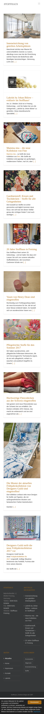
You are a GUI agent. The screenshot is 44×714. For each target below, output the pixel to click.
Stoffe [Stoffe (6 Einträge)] (27, 671)
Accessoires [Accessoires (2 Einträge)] (29, 659)
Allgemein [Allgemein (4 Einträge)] (28, 663)
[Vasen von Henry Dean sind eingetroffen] (22, 281)
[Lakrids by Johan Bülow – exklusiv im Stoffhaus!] (22, 81)
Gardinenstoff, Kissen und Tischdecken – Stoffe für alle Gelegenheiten (21, 199)
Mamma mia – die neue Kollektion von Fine (18, 149)
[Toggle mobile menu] (39, 3)
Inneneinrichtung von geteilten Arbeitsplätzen (18, 44)
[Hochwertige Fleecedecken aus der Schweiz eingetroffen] (22, 382)
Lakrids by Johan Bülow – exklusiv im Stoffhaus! (20, 99)
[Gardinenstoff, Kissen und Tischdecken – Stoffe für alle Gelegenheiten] (22, 180)
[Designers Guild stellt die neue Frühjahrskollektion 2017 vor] (22, 528)
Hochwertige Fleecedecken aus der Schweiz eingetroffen (21, 399)
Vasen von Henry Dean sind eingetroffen (21, 298)
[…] (15, 62)
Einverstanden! (34, 702)
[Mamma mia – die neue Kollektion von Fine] (22, 132)
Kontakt (7, 673)
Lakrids (7, 678)
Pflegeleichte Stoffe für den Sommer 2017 (20, 346)
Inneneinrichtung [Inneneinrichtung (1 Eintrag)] (30, 667)
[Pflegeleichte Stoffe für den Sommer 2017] (22, 329)
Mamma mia (11, 154)
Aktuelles (8, 658)
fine (18, 156)
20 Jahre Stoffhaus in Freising (22, 249)
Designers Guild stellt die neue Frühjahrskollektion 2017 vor (19, 548)
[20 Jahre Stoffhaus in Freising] (22, 234)
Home (7, 663)
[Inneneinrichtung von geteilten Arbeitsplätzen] (22, 26)
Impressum (9, 668)
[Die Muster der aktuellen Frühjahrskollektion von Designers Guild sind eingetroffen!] (22, 450)
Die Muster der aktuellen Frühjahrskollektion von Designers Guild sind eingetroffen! (19, 487)
